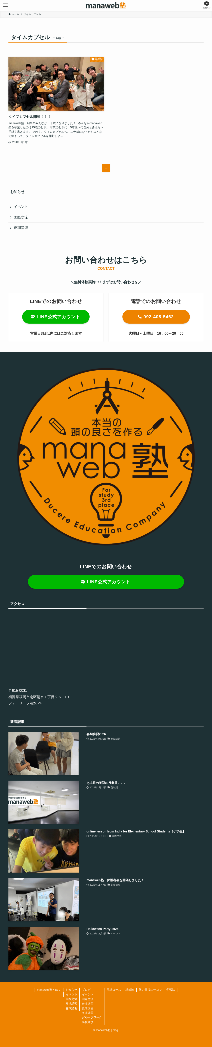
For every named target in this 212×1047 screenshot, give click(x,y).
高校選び (87, 1022)
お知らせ (71, 989)
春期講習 (71, 1008)
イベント (21, 207)
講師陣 (130, 989)
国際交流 (21, 217)
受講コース (114, 989)
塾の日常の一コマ (150, 989)
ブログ (86, 989)
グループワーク (92, 1017)
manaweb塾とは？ (49, 989)
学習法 (170, 989)
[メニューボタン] (5, 5)
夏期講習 (21, 228)
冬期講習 (87, 1012)
